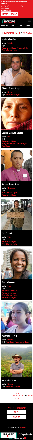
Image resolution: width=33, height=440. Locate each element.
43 (14, 396)
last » (19, 398)
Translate (29, 33)
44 (17, 396)
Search (28, 26)
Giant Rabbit (22, 427)
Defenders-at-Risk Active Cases (25, 435)
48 (29, 396)
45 (20, 396)
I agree (5, 13)
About (20, 26)
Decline (14, 13)
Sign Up (16, 416)
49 (32, 396)
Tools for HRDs (4, 26)
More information (6, 10)
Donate (12, 26)
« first (17, 393)
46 (23, 396)
